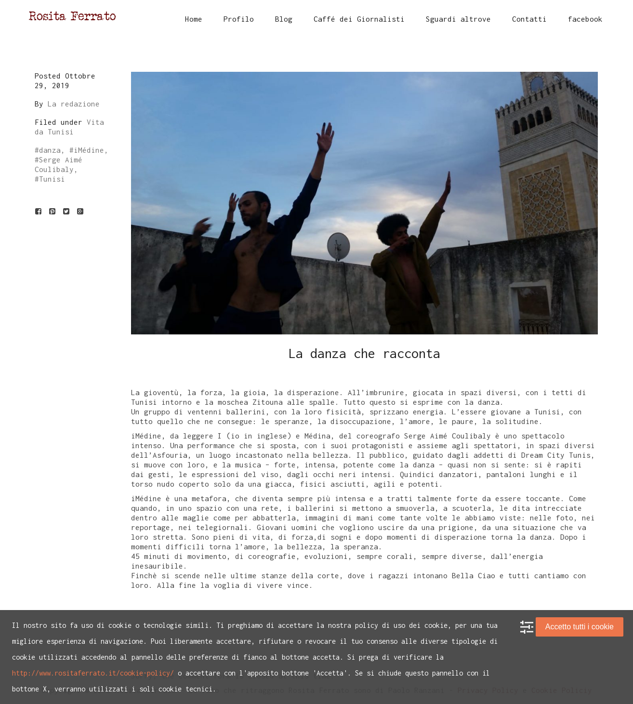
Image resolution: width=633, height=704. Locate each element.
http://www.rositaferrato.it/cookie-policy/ (93, 673)
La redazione (74, 103)
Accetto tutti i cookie (579, 627)
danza (50, 150)
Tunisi (52, 178)
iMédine (89, 150)
